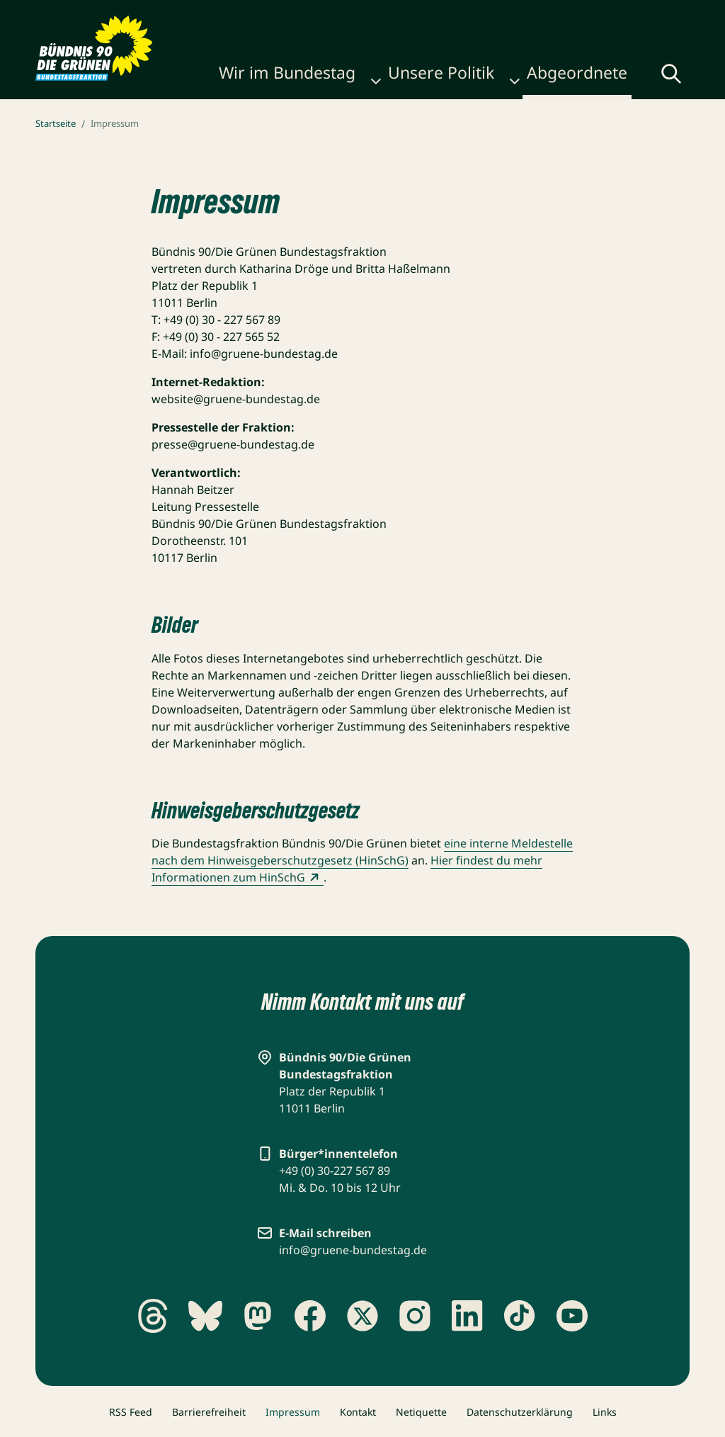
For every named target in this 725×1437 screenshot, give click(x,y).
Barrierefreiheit (209, 1412)
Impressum (293, 1412)
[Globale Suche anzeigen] (633, 78)
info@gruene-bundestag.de (353, 1250)
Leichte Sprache (636, 15)
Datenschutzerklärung (520, 1412)
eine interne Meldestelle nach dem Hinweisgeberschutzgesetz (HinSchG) (362, 851)
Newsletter (407, 15)
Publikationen (274, 15)
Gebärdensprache (516, 15)
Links (605, 1412)
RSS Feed (130, 1412)
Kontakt (358, 1412)
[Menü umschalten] (678, 76)
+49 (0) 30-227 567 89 (334, 1170)
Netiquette (421, 1412)
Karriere (345, 15)
